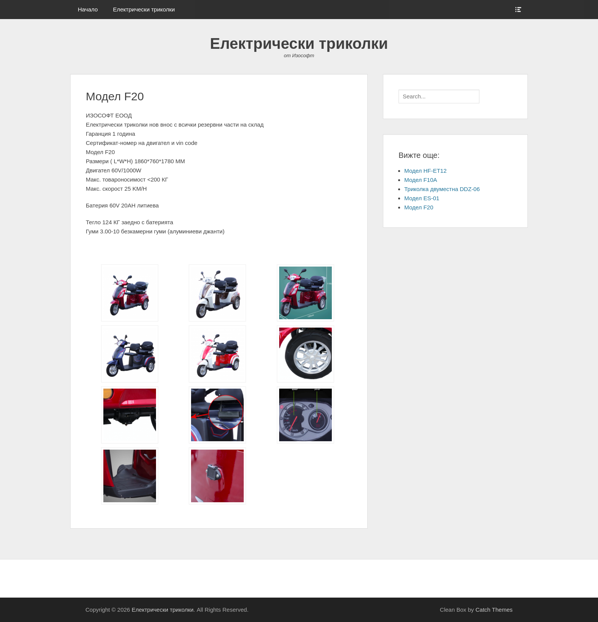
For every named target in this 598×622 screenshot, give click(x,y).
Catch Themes (494, 609)
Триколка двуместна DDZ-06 (442, 189)
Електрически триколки (144, 9)
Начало (88, 9)
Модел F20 (418, 207)
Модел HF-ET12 (425, 170)
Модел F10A (420, 180)
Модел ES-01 (421, 198)
